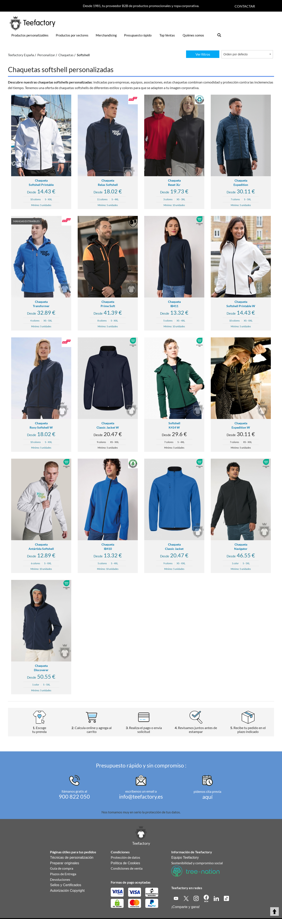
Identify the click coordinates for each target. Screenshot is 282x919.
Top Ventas (167, 35)
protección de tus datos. (162, 812)
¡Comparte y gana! (185, 907)
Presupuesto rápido (138, 35)
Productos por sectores (72, 35)
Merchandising (106, 35)
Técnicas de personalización (71, 857)
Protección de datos (125, 857)
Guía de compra (61, 868)
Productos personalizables (30, 35)
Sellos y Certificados (65, 885)
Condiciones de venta (127, 868)
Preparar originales (64, 863)
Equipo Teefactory (185, 857)
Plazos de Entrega (63, 874)
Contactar (245, 6)
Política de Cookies (125, 863)
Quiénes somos (193, 35)
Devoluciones (60, 879)
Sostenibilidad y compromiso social (197, 863)
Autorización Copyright (67, 890)
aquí (207, 796)
